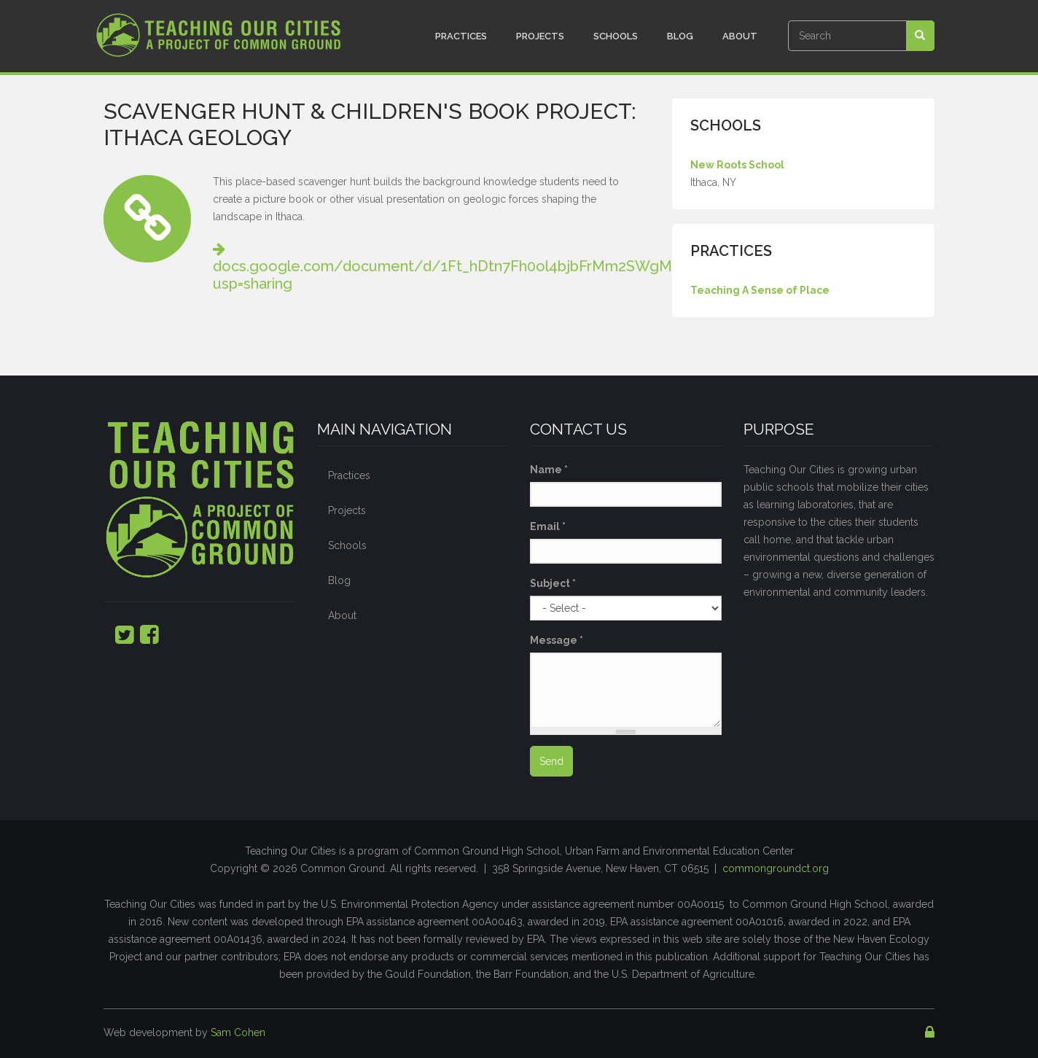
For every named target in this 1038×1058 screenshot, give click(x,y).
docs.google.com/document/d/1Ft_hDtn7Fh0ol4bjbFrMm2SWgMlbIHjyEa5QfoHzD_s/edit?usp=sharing (530, 266)
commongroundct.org (775, 868)
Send (551, 761)
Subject (553, 583)
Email (548, 526)
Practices (461, 36)
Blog (680, 36)
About (739, 36)
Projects (540, 36)
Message (556, 640)
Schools (615, 36)
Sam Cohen (238, 1032)
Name (549, 469)
